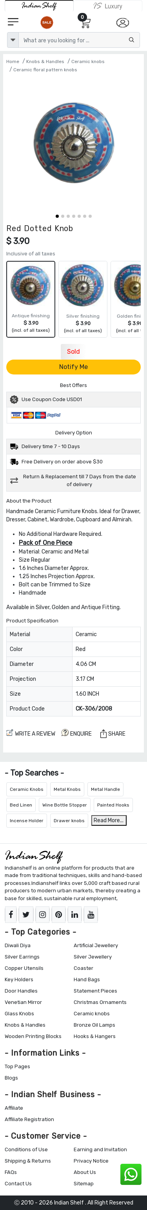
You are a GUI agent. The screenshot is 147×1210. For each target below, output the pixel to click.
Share (112, 733)
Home (12, 61)
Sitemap (84, 1183)
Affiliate (14, 1108)
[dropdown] (13, 40)
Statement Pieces (95, 991)
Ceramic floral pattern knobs (45, 69)
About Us (85, 1172)
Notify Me (73, 367)
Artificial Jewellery (96, 945)
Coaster (83, 968)
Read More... (108, 820)
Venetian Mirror (23, 1002)
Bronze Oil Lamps (94, 1025)
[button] (57, 216)
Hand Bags (87, 979)
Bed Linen (21, 805)
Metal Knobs (67, 789)
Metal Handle (105, 789)
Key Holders (19, 979)
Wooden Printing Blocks (33, 1036)
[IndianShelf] (39, 5)
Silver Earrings (22, 957)
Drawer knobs (69, 820)
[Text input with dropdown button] (79, 40)
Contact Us (18, 1183)
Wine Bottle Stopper (64, 805)
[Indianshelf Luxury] (108, 5)
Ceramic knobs (88, 61)
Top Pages (17, 1066)
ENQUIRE (77, 733)
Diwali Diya (18, 945)
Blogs (11, 1078)
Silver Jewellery (93, 957)
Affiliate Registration (29, 1119)
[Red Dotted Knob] (73, 144)
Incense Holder (27, 820)
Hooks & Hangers (95, 1036)
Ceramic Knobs (27, 789)
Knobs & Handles (45, 61)
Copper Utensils (24, 968)
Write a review (30, 733)
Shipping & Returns (28, 1161)
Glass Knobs (19, 1013)
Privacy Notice (91, 1161)
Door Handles (21, 991)
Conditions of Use (26, 1149)
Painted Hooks (113, 805)
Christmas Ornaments (100, 1002)
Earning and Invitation (100, 1149)
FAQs (11, 1172)
